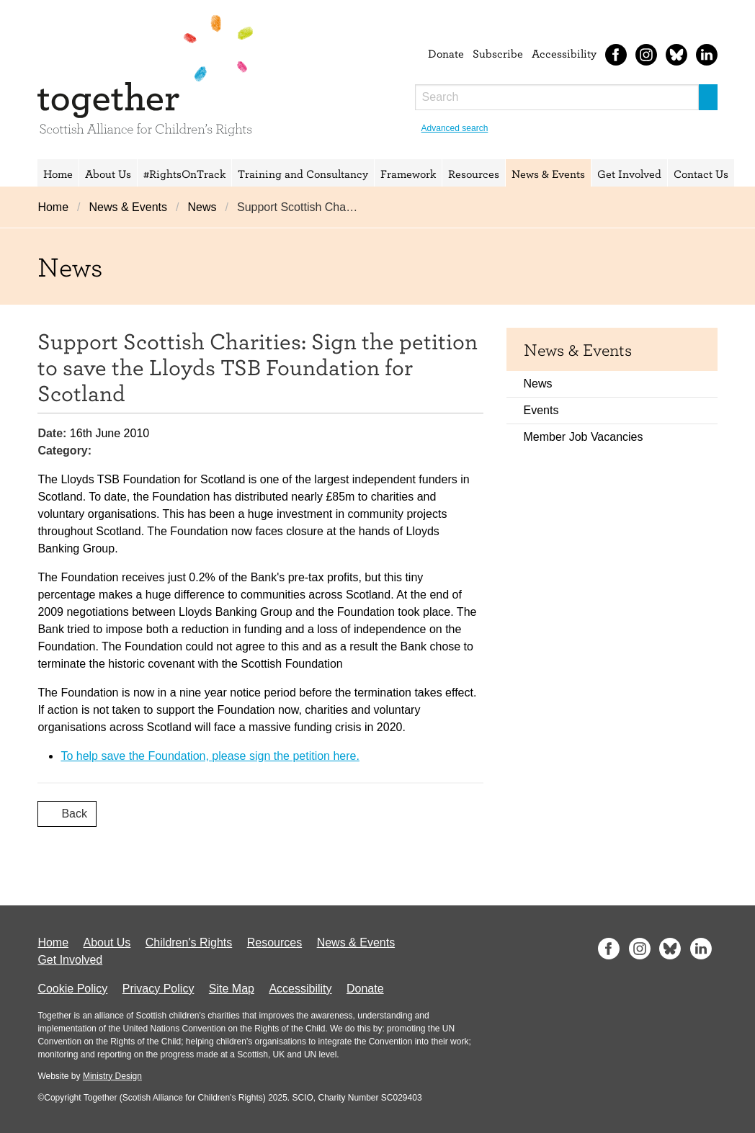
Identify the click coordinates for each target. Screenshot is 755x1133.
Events (541, 410)
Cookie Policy (72, 988)
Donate (446, 53)
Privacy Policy (158, 988)
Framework (408, 173)
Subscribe (498, 53)
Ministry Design (112, 1076)
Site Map (231, 988)
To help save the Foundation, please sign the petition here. (210, 756)
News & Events (548, 173)
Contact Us (701, 173)
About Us (108, 173)
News (201, 207)
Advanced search (454, 128)
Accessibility (564, 53)
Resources (473, 173)
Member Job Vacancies (583, 437)
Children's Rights (189, 942)
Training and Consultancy (303, 173)
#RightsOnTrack (184, 173)
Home (58, 173)
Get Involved (629, 173)
